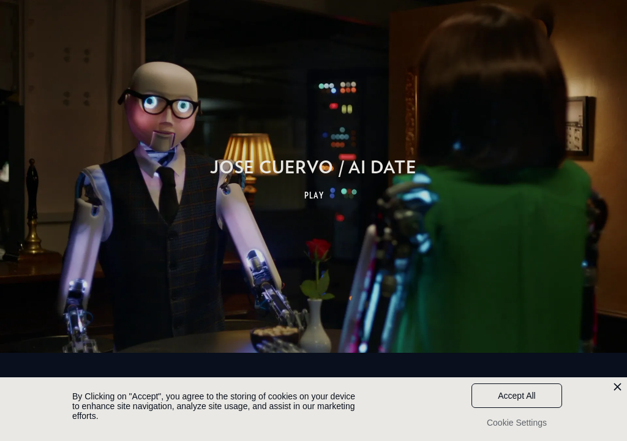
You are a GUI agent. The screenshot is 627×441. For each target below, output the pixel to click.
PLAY (314, 195)
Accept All (516, 396)
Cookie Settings (517, 423)
